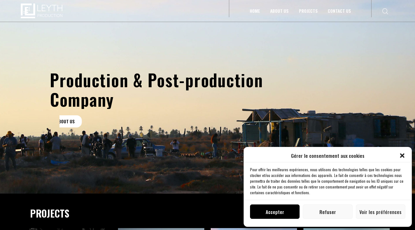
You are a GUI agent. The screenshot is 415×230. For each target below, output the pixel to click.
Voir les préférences (380, 211)
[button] (402, 155)
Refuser (327, 211)
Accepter (275, 211)
